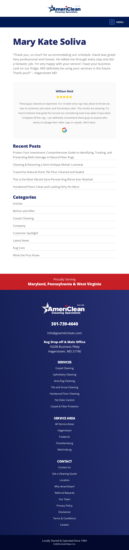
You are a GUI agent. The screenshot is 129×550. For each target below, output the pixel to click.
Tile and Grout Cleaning (64, 387)
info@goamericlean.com (64, 333)
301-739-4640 (64, 324)
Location (65, 480)
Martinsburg (64, 449)
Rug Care (19, 248)
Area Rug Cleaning (64, 380)
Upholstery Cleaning (64, 374)
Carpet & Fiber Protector (65, 406)
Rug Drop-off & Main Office (64, 342)
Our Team (64, 499)
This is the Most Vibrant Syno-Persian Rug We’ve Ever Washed (53, 179)
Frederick (64, 437)
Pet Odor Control (64, 400)
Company (19, 226)
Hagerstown (65, 430)
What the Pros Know (26, 255)
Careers (64, 524)
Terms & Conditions (64, 518)
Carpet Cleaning (23, 218)
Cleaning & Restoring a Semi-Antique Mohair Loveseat (48, 164)
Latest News (21, 240)
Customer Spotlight (25, 233)
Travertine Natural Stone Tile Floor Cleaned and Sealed (48, 172)
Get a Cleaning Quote (64, 473)
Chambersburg (64, 443)
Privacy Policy (65, 505)
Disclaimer (64, 512)
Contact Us (64, 467)
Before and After (24, 211)
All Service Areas (64, 424)
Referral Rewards (64, 492)
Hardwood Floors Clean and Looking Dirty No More (46, 187)
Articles (18, 203)
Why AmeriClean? (64, 486)
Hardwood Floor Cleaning (64, 393)
